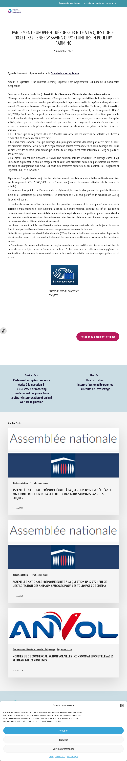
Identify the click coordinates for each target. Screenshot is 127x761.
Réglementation (20, 482)
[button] (122, 705)
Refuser (63, 739)
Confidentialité (60, 756)
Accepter (63, 730)
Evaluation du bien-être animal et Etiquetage (34, 649)
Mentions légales (72, 756)
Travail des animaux (38, 482)
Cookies (51, 756)
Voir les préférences (64, 748)
